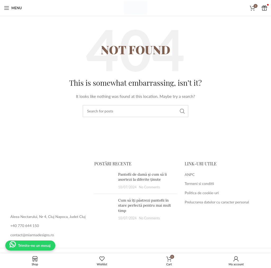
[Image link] (45, 184)
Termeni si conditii (199, 183)
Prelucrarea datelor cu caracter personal (217, 202)
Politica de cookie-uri (202, 192)
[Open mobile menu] (12, 8)
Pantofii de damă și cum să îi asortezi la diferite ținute (142, 177)
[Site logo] (135, 7)
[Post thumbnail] (104, 181)
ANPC (190, 174)
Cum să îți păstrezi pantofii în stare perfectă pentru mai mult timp (144, 205)
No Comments (149, 187)
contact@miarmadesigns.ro (32, 235)
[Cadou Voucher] (264, 8)
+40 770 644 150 (24, 225)
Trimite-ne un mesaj (34, 245)
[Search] (135, 111)
